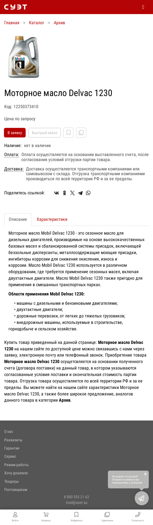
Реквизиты (13, 440)
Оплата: (11, 154)
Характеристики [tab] (52, 219)
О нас (8, 431)
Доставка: (14, 169)
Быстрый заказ (44, 132)
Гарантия (11, 448)
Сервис (10, 456)
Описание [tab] (18, 219)
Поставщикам (15, 489)
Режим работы (16, 464)
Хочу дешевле (16, 473)
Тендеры (11, 481)
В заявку (15, 132)
